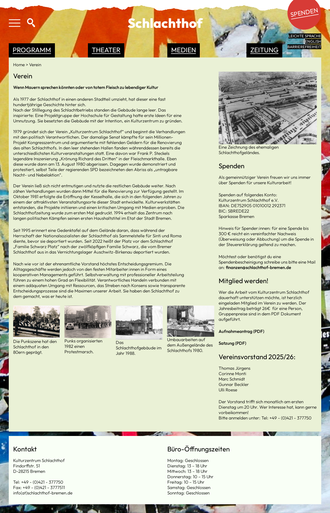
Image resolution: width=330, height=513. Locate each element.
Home (19, 64)
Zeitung (264, 50)
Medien (183, 50)
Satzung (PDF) (232, 343)
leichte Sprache (304, 35)
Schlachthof (165, 23)
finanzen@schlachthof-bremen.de (258, 267)
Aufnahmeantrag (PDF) (241, 331)
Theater (106, 50)
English (313, 41)
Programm (32, 50)
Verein (35, 64)
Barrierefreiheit (304, 46)
